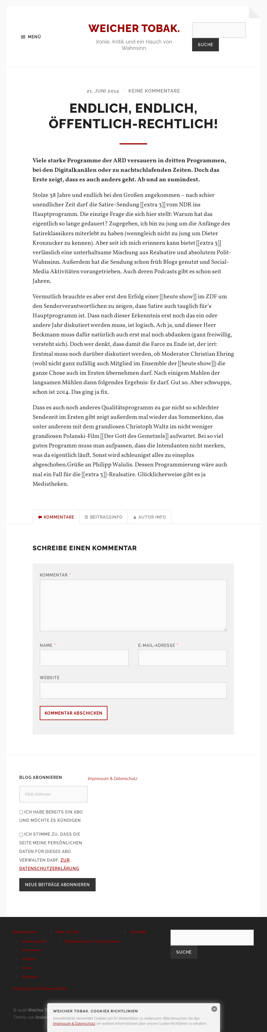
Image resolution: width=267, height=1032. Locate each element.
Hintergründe (34, 941)
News (27, 968)
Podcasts (30, 977)
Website (50, 677)
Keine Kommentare (154, 91)
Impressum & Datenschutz (112, 778)
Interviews (31, 950)
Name (48, 645)
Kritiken (29, 959)
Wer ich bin (67, 932)
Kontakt (138, 932)
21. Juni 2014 (103, 91)
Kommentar (55, 575)
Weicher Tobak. (134, 28)
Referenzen (25, 932)
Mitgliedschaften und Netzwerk (92, 941)
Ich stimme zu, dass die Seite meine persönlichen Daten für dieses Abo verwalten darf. (50, 851)
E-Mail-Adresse (158, 645)
